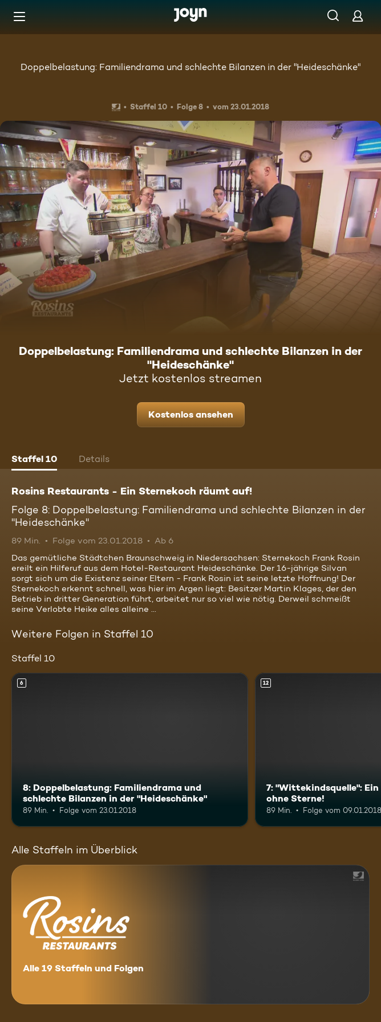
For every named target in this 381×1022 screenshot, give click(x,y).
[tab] (34, 460)
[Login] (358, 16)
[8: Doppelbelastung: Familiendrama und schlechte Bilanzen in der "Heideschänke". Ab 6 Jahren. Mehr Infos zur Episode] (129, 750)
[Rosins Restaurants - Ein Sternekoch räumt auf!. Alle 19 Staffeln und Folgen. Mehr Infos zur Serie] (190, 934)
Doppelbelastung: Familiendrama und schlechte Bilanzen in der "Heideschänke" (190, 67)
